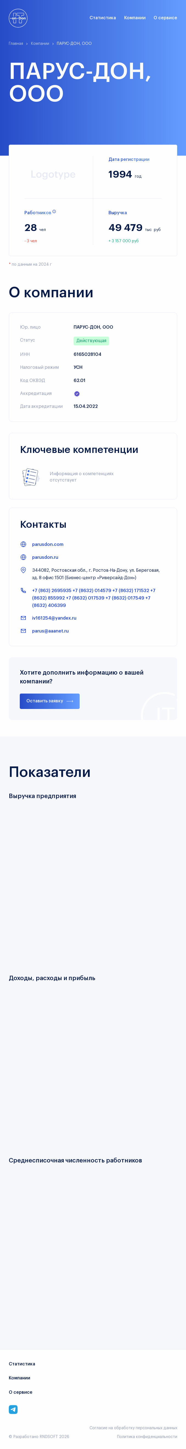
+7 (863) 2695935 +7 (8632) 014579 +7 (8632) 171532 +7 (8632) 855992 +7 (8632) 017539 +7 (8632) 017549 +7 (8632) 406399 (94, 598)
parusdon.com (47, 544)
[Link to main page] (18, 18)
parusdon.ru (45, 557)
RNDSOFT (49, 1437)
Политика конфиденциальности (147, 1437)
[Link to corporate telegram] (13, 1409)
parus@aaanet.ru (50, 631)
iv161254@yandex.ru (54, 618)
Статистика (103, 18)
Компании (135, 18)
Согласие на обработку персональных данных (133, 1428)
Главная (16, 44)
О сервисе (165, 18)
